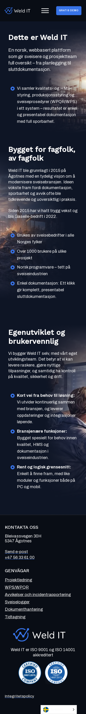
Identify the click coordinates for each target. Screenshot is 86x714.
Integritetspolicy (19, 696)
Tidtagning (15, 617)
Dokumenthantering (24, 609)
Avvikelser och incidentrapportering (38, 594)
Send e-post (16, 551)
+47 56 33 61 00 (20, 557)
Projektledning (18, 580)
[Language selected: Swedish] (59, 709)
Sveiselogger (17, 602)
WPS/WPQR (17, 587)
